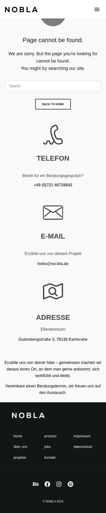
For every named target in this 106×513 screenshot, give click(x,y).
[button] (97, 9)
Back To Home (53, 104)
